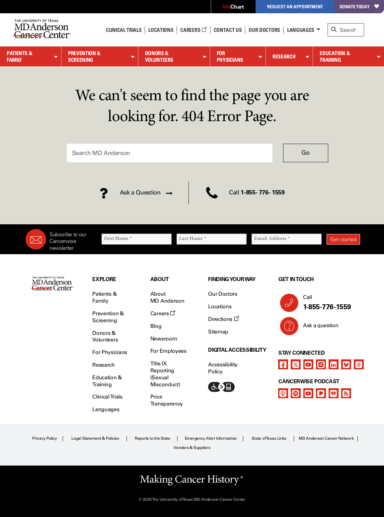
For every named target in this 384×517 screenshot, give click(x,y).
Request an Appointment (295, 6)
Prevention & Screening (84, 56)
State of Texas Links (269, 438)
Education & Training (335, 56)
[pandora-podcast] (321, 393)
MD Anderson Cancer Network (326, 438)
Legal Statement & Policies (95, 438)
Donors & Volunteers (159, 56)
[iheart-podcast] (333, 393)
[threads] (358, 364)
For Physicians (230, 56)
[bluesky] (346, 364)
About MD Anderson (167, 297)
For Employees (168, 351)
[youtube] (308, 364)
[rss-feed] (346, 393)
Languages (300, 30)
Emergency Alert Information (211, 438)
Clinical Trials (123, 30)
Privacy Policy (44, 438)
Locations (219, 306)
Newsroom (163, 338)
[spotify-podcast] (295, 393)
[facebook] (283, 364)
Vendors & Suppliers (192, 447)
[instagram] (321, 364)
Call (329, 302)
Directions (223, 319)
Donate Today (359, 6)
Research (283, 56)
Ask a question (317, 328)
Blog (156, 326)
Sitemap (218, 332)
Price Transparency (166, 400)
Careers (193, 30)
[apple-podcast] (283, 393)
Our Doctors (264, 30)
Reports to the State (152, 438)
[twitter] (295, 364)
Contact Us (228, 30)
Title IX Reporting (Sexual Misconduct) (165, 373)
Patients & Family (19, 56)
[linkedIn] (333, 364)
